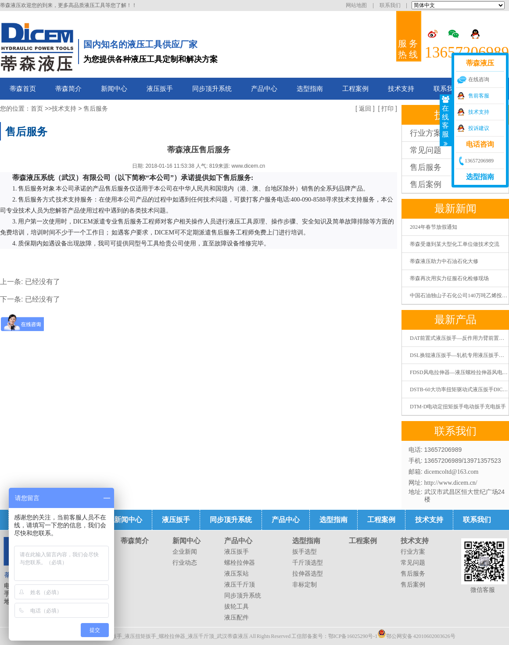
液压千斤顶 (239, 584)
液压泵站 (236, 573)
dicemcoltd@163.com (451, 471)
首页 (37, 108)
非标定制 (304, 584)
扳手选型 (304, 551)
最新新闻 (455, 208)
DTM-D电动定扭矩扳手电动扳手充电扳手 (458, 407)
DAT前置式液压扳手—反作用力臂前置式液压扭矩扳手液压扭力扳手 (459, 338)
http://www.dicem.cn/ (450, 482)
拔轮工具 (236, 606)
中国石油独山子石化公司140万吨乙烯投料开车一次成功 (459, 295)
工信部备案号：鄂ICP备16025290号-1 (334, 636)
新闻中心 (114, 88)
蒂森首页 (23, 88)
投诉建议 (478, 128)
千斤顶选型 (307, 562)
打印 (387, 108)
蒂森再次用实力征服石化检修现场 (449, 278)
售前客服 (478, 96)
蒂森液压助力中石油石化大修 (444, 261)
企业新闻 (184, 551)
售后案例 (413, 584)
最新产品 (455, 319)
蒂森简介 (68, 88)
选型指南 (310, 88)
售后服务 (95, 108)
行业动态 (184, 562)
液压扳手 (160, 88)
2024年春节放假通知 (433, 227)
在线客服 (446, 120)
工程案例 (355, 88)
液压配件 (236, 617)
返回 (365, 108)
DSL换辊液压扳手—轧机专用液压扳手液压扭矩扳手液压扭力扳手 (459, 355)
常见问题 (413, 562)
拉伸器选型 (307, 573)
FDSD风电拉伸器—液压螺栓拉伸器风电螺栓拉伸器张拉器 (459, 372)
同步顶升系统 (212, 88)
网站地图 (356, 5)
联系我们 (390, 5)
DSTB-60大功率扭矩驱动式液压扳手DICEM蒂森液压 (459, 389)
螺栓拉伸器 (239, 562)
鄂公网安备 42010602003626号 (416, 633)
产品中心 (264, 88)
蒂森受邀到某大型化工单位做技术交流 (454, 244)
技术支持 (401, 88)
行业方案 (413, 551)
